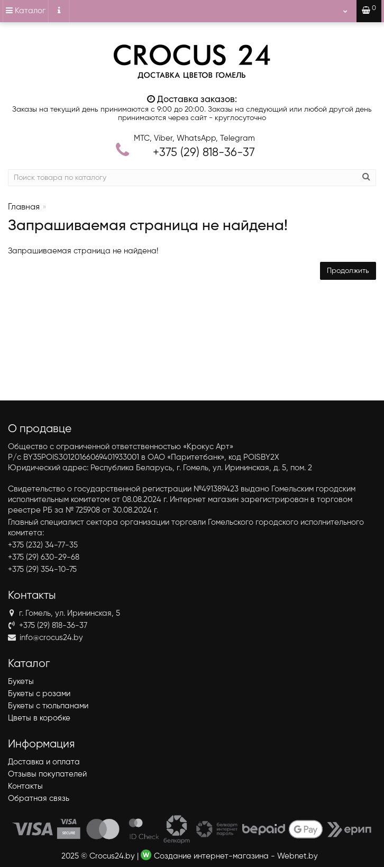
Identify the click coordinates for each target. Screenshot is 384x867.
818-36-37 (204, 153)
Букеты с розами (39, 694)
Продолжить (348, 271)
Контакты (25, 786)
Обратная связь (38, 798)
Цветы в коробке (39, 718)
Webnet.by (297, 856)
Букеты (21, 682)
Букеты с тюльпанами (48, 706)
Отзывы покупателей (47, 774)
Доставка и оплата (44, 762)
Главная (24, 207)
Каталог (25, 10)
